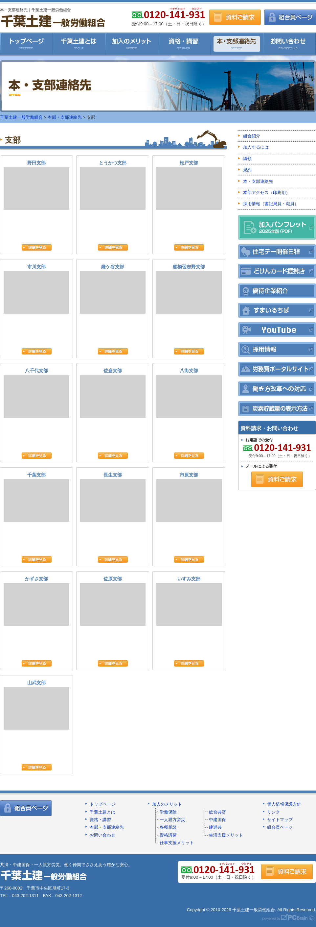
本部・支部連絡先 (65, 117)
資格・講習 (184, 44)
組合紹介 (251, 136)
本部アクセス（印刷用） (266, 192)
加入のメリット (131, 44)
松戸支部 (189, 185)
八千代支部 (36, 393)
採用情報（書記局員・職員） (271, 203)
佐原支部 (113, 601)
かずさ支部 (36, 601)
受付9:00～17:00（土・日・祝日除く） (276, 451)
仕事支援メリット (177, 842)
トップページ (102, 804)
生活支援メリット (226, 835)
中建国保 (217, 819)
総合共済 (217, 812)
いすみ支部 (189, 601)
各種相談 (168, 827)
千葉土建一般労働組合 (52, 21)
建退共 (215, 827)
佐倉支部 (113, 393)
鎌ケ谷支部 (113, 289)
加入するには (256, 147)
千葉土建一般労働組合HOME (26, 44)
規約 (247, 169)
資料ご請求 (235, 17)
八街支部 (189, 393)
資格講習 (168, 835)
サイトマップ (280, 819)
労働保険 (168, 812)
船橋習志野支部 (189, 289)
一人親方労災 (172, 819)
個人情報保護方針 (284, 804)
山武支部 (36, 705)
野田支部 (36, 185)
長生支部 (113, 497)
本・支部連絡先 (237, 44)
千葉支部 (36, 497)
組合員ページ (290, 17)
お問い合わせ (289, 44)
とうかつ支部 (113, 185)
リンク (273, 812)
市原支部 (189, 497)
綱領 (247, 158)
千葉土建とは (79, 44)
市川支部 (36, 289)
